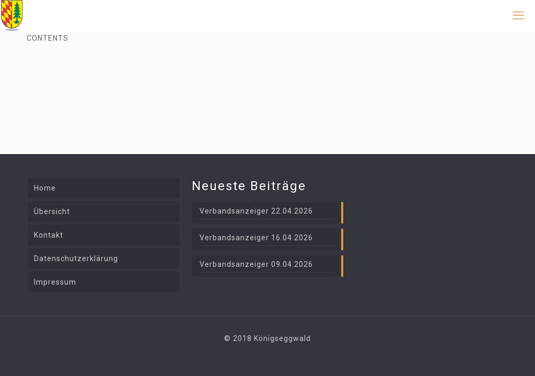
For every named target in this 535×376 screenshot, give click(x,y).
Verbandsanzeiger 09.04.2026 (256, 264)
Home (45, 188)
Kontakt (48, 235)
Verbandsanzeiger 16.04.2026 (256, 237)
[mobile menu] (518, 16)
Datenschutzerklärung (76, 258)
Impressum (55, 282)
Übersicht (52, 211)
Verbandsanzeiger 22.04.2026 (256, 211)
